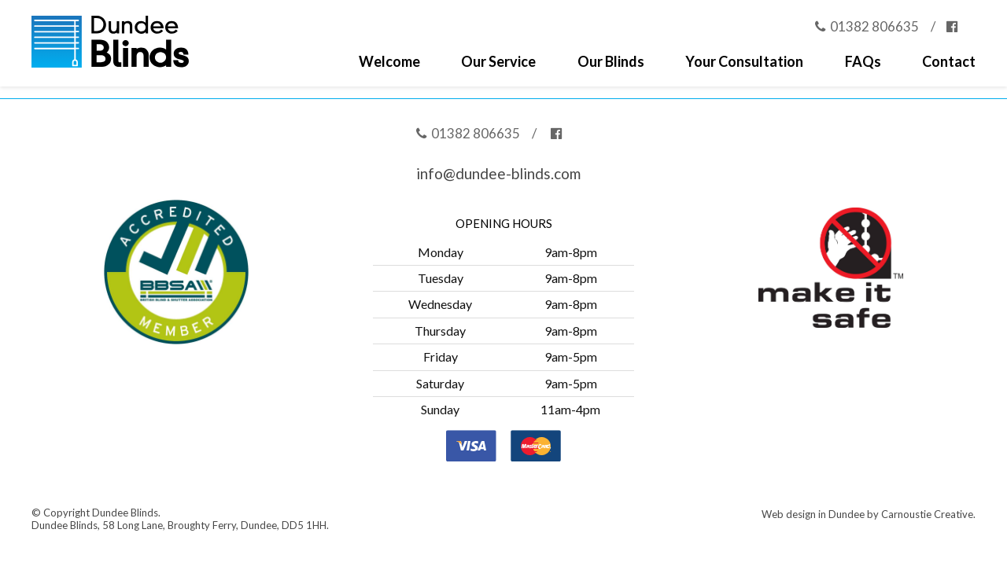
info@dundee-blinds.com (498, 173)
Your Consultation (744, 61)
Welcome (389, 61)
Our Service (498, 61)
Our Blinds (610, 61)
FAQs (863, 61)
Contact (949, 61)
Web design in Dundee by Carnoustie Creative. (869, 514)
